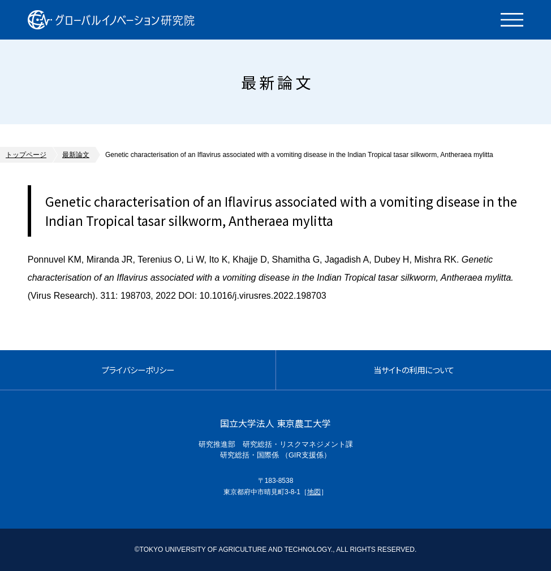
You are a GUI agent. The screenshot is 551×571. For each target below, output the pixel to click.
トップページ (26, 155)
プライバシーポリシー (138, 370)
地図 (314, 492)
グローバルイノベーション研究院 (111, 19)
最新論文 (75, 155)
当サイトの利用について (413, 370)
